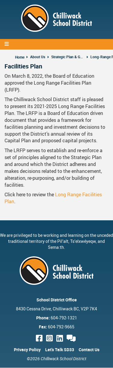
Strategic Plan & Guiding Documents (67, 56)
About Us (37, 56)
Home (19, 57)
